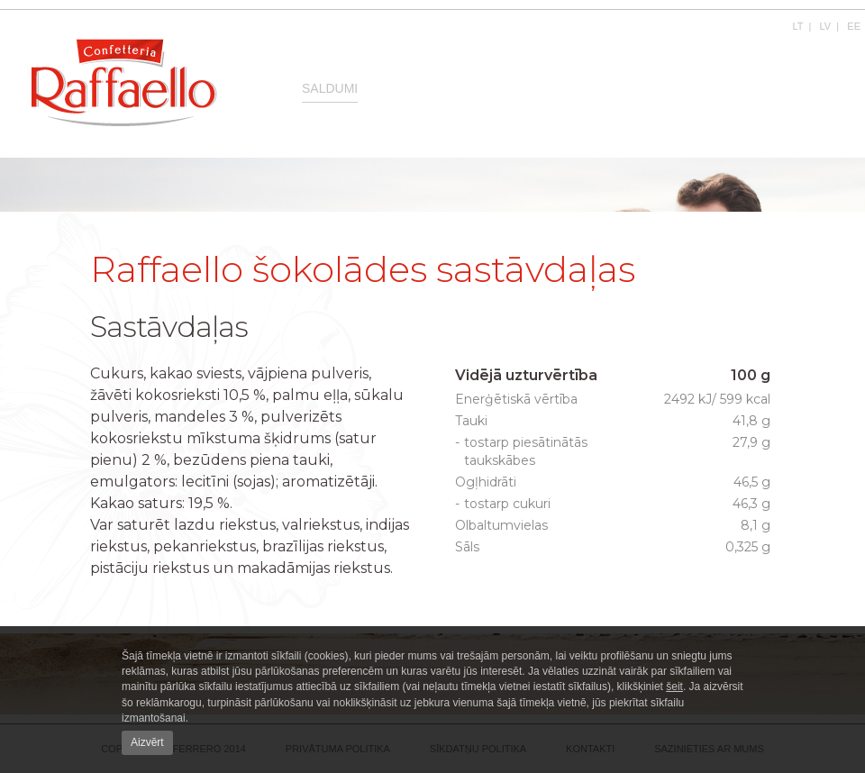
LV (826, 26)
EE (853, 26)
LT (798, 26)
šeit (674, 686)
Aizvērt (147, 742)
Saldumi (330, 88)
